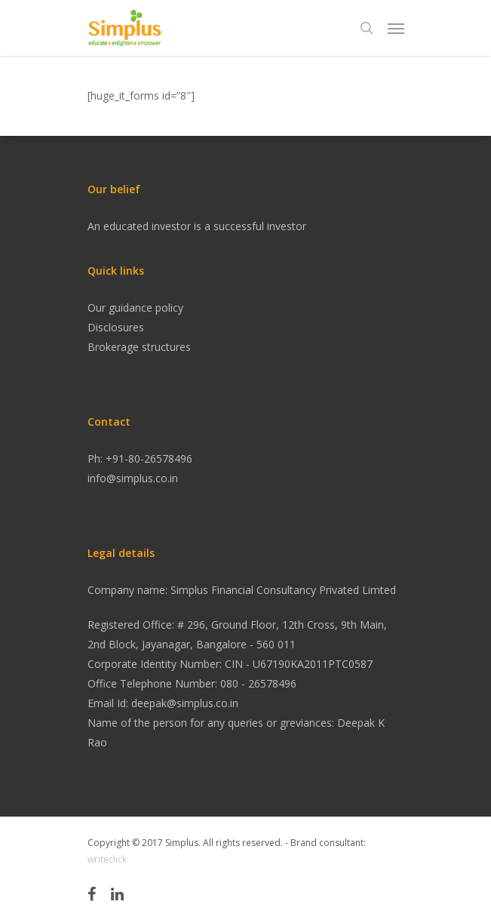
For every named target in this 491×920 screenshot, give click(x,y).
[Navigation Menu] (396, 27)
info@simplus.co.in (132, 478)
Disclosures (115, 327)
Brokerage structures (139, 347)
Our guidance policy (135, 307)
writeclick (107, 859)
